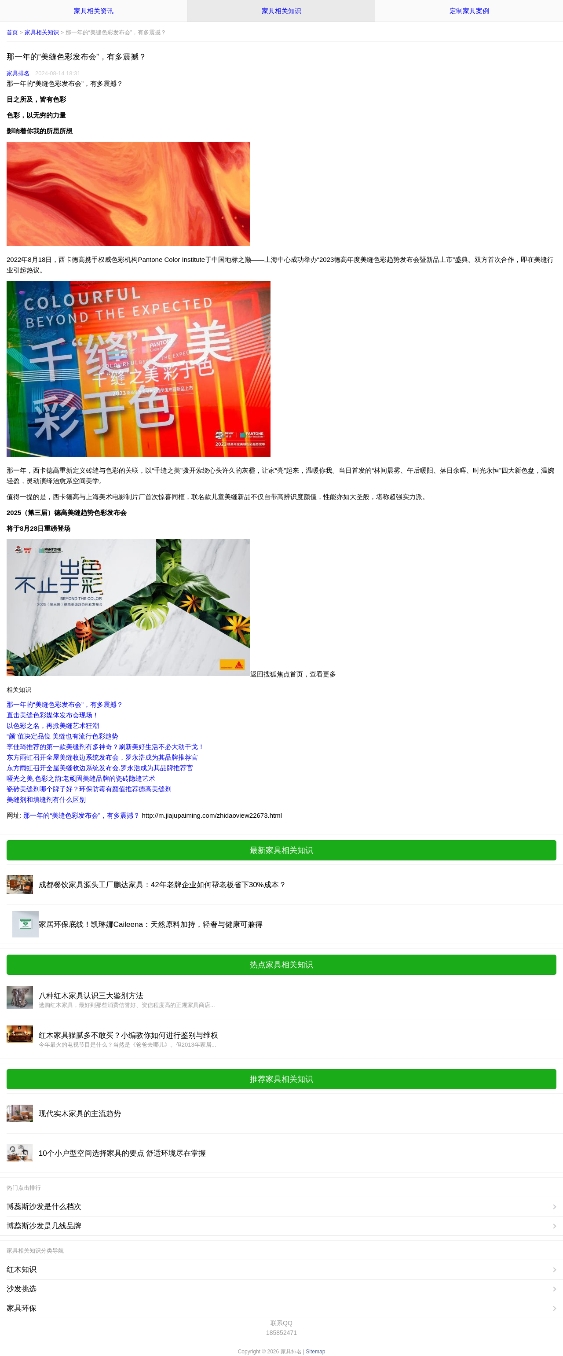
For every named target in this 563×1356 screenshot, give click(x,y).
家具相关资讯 (93, 11)
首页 (12, 32)
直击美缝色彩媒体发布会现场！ (53, 715)
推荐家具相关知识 (281, 1079)
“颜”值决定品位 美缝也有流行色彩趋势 (62, 736)
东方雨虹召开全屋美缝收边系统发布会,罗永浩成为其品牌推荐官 (100, 768)
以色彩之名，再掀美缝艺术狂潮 (53, 725)
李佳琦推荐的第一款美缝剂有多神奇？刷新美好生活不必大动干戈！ (106, 746)
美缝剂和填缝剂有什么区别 (46, 799)
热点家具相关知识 (281, 964)
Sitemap (315, 1352)
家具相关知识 (281, 11)
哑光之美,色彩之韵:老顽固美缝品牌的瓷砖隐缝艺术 (81, 778)
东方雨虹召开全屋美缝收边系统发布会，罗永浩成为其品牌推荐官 (102, 757)
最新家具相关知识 (281, 850)
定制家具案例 (469, 11)
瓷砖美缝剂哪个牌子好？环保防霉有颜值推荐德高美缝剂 (89, 789)
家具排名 (18, 73)
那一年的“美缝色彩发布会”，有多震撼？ (65, 704)
